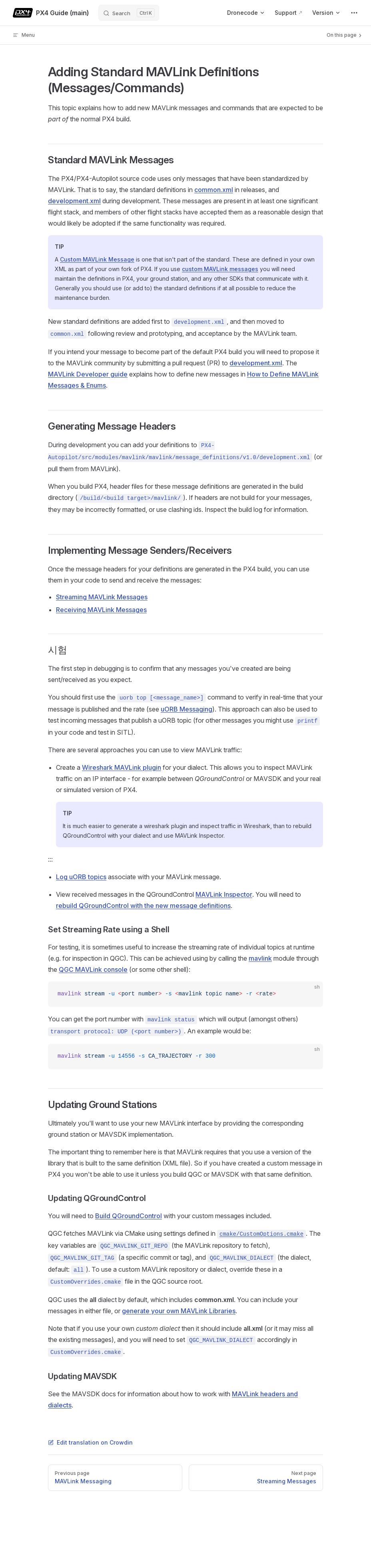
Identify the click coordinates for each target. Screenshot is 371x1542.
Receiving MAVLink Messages (101, 610)
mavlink (260, 958)
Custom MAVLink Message (97, 259)
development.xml (74, 201)
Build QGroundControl (128, 1216)
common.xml (213, 190)
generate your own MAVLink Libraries (178, 1311)
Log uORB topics (81, 877)
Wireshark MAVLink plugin (121, 767)
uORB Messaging (186, 709)
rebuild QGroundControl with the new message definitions (143, 906)
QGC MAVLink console (93, 969)
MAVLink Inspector (223, 894)
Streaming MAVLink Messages (102, 597)
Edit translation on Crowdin (90, 1442)
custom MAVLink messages (220, 269)
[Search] (128, 13)
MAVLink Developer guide (88, 374)
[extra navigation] (354, 13)
